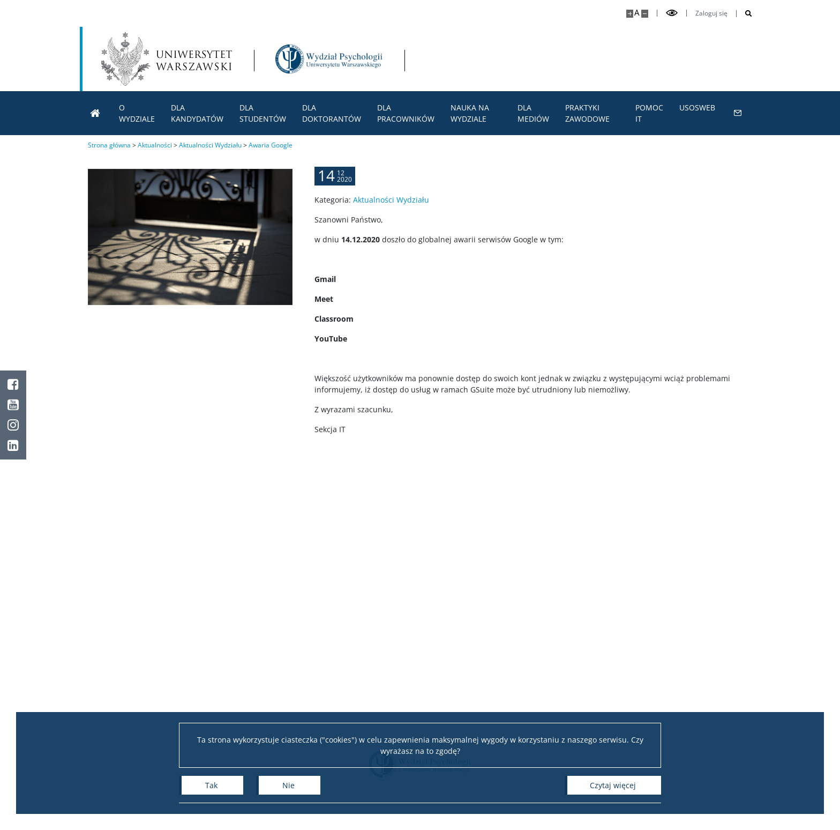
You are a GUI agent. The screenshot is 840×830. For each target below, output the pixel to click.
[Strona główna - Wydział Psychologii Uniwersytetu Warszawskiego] (328, 59)
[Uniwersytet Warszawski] (166, 59)
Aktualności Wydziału (391, 209)
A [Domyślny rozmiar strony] (636, 13)
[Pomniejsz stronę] (644, 14)
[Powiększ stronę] (629, 14)
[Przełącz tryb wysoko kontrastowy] (672, 13)
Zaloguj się (711, 13)
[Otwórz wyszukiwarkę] (744, 13)
